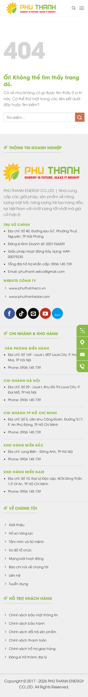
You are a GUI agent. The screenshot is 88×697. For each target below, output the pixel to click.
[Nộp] (79, 117)
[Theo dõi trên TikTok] (21, 313)
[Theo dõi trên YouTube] (45, 313)
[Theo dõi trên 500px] (57, 313)
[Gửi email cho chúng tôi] (33, 313)
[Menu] (81, 8)
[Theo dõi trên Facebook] (9, 313)
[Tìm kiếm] (74, 8)
